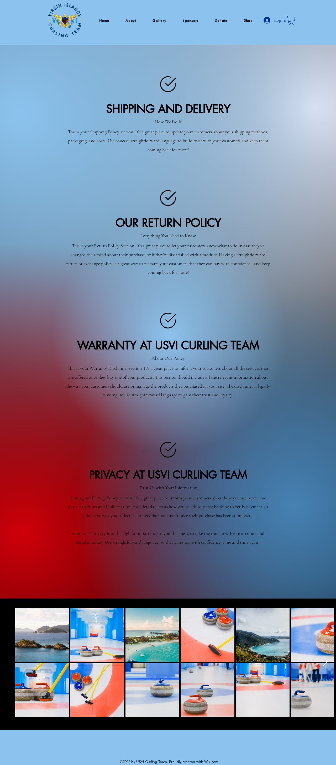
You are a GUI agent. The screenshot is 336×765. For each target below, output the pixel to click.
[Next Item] (325, 662)
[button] (130, 21)
